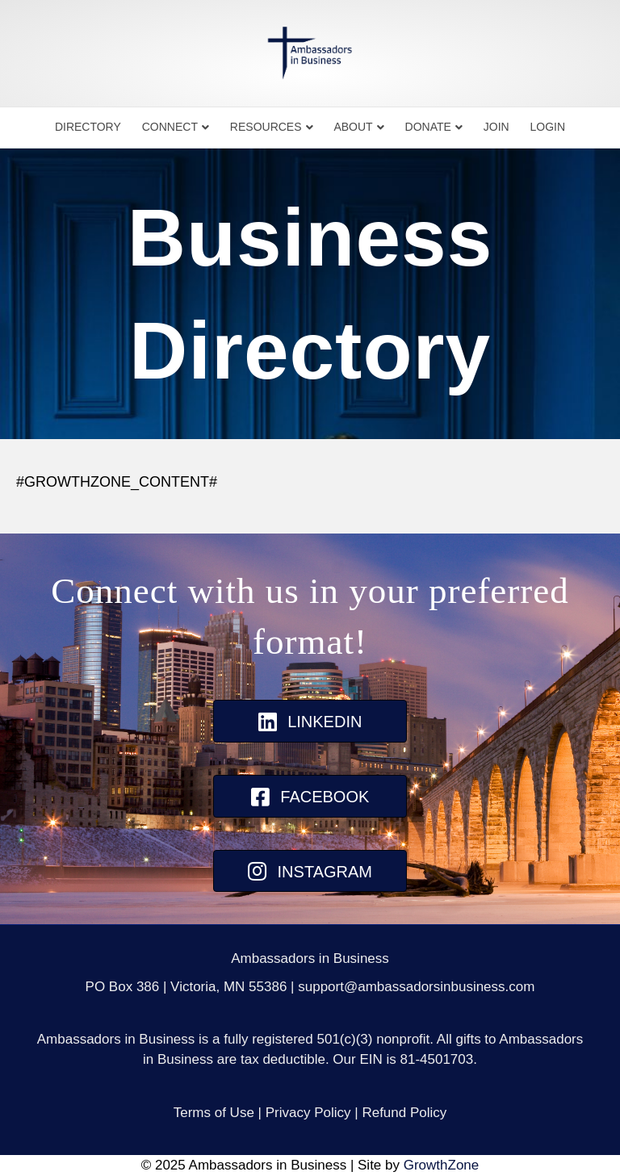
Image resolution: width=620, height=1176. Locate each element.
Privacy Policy (308, 1112)
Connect (170, 126)
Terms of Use (214, 1112)
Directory (88, 126)
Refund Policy (404, 1112)
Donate (428, 126)
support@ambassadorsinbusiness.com (416, 986)
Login (548, 126)
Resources (266, 126)
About (352, 126)
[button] (310, 721)
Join (496, 126)
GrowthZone (442, 1165)
